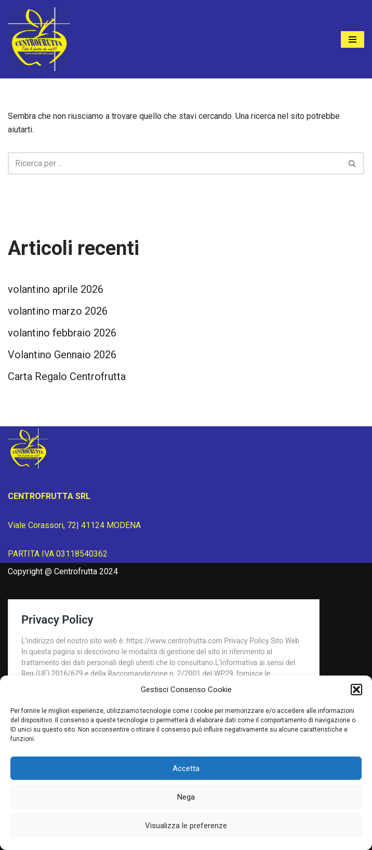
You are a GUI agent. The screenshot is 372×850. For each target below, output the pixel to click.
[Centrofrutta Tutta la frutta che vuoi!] (39, 39)
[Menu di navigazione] (352, 39)
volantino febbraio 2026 (62, 333)
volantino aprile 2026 (55, 289)
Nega (186, 797)
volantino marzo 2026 (58, 311)
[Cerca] (174, 163)
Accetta (186, 768)
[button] (356, 689)
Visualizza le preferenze (186, 825)
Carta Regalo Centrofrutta (67, 376)
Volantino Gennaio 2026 (62, 354)
